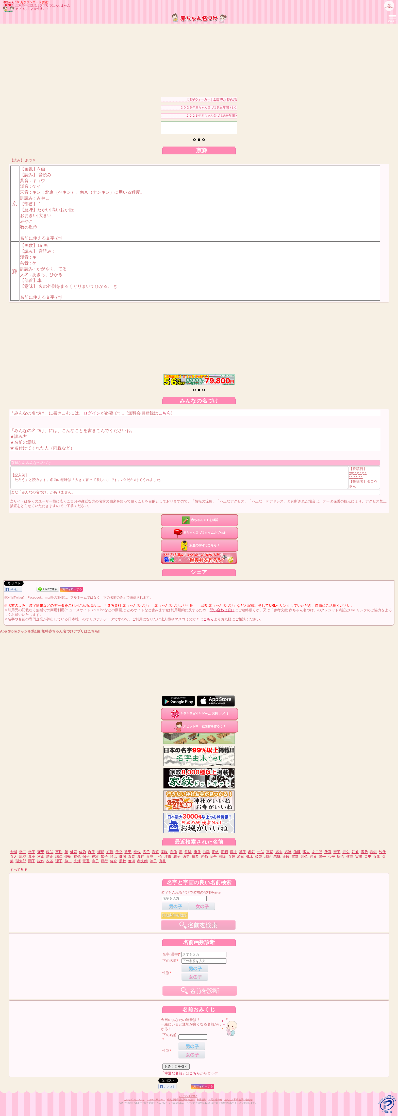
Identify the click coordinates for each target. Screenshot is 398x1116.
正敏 (215, 852)
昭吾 (213, 856)
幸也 (137, 852)
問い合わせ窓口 (222, 610)
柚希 (195, 856)
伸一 (68, 861)
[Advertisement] (199, 59)
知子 (104, 856)
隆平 (322, 856)
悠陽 (188, 852)
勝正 (49, 856)
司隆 (222, 856)
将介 (113, 861)
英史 (367, 856)
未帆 (276, 856)
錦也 (340, 856)
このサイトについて (134, 1099)
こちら (164, 413)
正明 (224, 852)
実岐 (358, 856)
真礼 (162, 861)
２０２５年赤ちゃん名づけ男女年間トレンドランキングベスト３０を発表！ (235, 107)
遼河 (131, 861)
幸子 (31, 852)
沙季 (206, 852)
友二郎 (317, 852)
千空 (119, 852)
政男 (127, 852)
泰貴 (131, 856)
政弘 (49, 852)
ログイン (92, 413)
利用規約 (201, 1099)
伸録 (204, 856)
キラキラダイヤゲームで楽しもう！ (199, 713)
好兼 (355, 852)
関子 (31, 861)
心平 (331, 856)
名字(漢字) (170, 954)
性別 (166, 973)
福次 (95, 856)
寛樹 (58, 852)
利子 (91, 852)
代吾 (327, 852)
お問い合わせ (215, 1099)
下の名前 (169, 961)
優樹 (68, 856)
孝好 (251, 852)
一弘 (260, 852)
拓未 (279, 852)
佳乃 (82, 852)
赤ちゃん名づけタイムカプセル (199, 532)
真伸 (140, 856)
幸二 (22, 852)
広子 (146, 852)
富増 (269, 852)
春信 (173, 852)
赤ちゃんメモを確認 (199, 520)
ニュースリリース (156, 1099)
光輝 (77, 861)
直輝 (231, 856)
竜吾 (86, 861)
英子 (242, 852)
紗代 (382, 852)
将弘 (77, 856)
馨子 (176, 856)
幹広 (113, 856)
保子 (86, 856)
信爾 (297, 852)
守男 (40, 852)
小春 (158, 856)
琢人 (306, 852)
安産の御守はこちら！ (199, 545)
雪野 (294, 856)
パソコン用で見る (188, 1096)
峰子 (95, 861)
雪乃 (364, 852)
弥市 (349, 856)
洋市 (167, 856)
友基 (49, 861)
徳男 (186, 856)
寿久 (346, 852)
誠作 (40, 861)
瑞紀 (267, 856)
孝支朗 (142, 861)
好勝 (109, 852)
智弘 (304, 856)
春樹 (373, 852)
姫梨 (258, 856)
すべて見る (19, 870)
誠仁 (58, 856)
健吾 (73, 852)
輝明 (100, 852)
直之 (13, 856)
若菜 (240, 856)
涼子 (153, 861)
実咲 (164, 852)
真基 (31, 856)
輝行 (104, 861)
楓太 (249, 856)
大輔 (13, 852)
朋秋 (122, 861)
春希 (376, 856)
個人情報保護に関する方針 (181, 1099)
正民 (286, 856)
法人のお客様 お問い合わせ (238, 1099)
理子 (58, 861)
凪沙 (22, 856)
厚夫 (233, 852)
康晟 (197, 852)
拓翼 (287, 852)
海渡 (155, 852)
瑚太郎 (20, 861)
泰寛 (149, 856)
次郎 (40, 856)
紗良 (313, 856)
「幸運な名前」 (173, 1073)
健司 (122, 856)
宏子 (336, 852)
